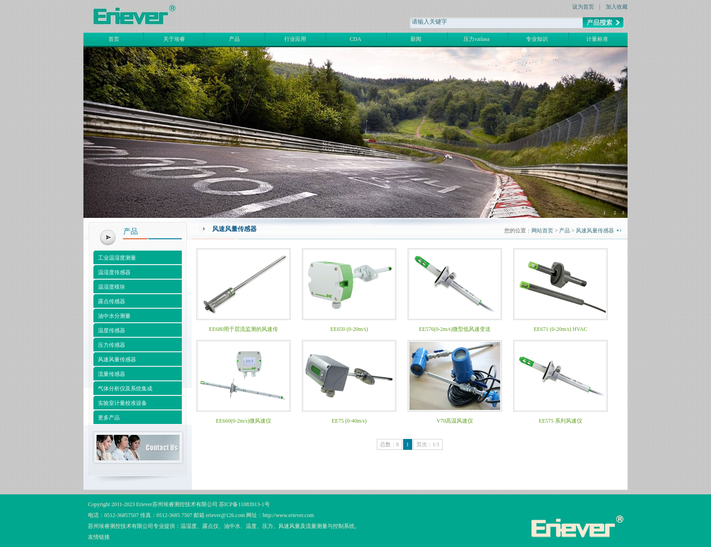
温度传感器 (111, 330)
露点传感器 (111, 301)
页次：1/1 (427, 444)
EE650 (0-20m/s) (349, 329)
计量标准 (597, 39)
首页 (113, 39)
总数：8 (389, 444)
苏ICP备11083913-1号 (244, 504)
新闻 (415, 39)
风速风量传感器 (117, 359)
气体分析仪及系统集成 (125, 388)
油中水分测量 (114, 316)
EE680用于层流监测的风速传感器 (243, 332)
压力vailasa (476, 39)
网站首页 (542, 230)
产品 (234, 39)
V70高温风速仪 (455, 421)
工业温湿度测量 (117, 258)
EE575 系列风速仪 (560, 421)
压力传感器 (111, 345)
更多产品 (109, 417)
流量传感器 (111, 374)
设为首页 (583, 7)
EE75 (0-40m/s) (349, 421)
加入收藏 (617, 7)
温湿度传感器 (114, 272)
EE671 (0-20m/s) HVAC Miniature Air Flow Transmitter (560, 332)
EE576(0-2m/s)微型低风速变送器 (455, 332)
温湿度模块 (111, 287)
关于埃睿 (174, 39)
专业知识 (537, 39)
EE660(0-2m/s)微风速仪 (243, 421)
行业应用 (295, 39)
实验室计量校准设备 (122, 403)
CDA (355, 39)
